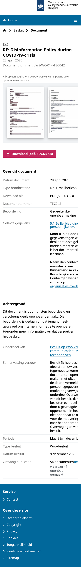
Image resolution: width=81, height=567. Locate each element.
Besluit (20, 30)
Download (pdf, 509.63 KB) (29, 154)
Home (10, 20)
